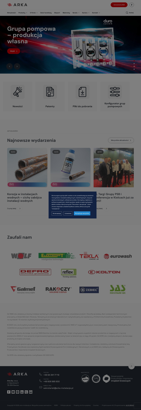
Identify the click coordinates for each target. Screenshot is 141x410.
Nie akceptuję (57, 213)
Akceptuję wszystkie (82, 213)
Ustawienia (68, 213)
